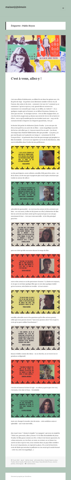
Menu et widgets (63, 10)
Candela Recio (40, 460)
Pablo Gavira (27, 462)
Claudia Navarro (49, 460)
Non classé (30, 460)
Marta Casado (19, 462)
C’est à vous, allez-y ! (26, 78)
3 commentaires (30, 463)
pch (23, 460)
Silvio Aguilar (19, 463)
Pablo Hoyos (35, 462)
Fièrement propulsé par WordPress (21, 476)
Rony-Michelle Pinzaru (46, 462)
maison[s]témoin (15, 7)
